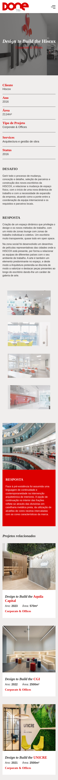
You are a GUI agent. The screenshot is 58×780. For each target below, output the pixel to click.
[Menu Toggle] (53, 7)
